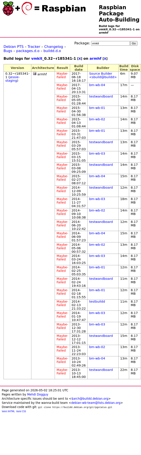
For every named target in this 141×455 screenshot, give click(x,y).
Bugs (8, 51)
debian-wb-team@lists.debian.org (96, 402)
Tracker (34, 47)
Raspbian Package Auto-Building (119, 13)
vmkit (36, 58)
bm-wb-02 (97, 119)
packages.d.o (28, 51)
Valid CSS (21, 411)
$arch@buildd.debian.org (89, 398)
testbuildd (97, 301)
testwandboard (101, 96)
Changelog (53, 47)
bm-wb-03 (97, 153)
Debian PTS (14, 47)
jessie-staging (12, 78)
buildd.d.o (52, 51)
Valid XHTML (8, 411)
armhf (95, 58)
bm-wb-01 (97, 108)
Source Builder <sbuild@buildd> (103, 75)
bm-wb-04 (97, 85)
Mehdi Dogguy (37, 394)
